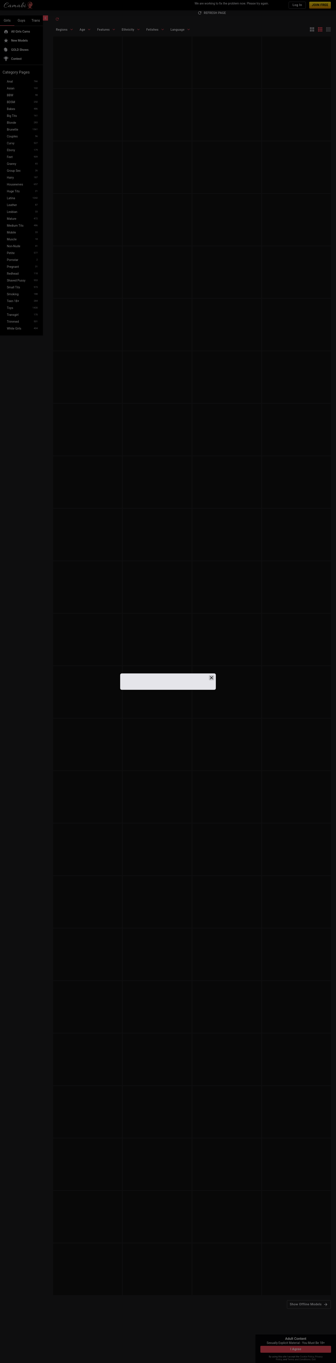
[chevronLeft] (45, 18)
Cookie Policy (307, 1356)
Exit (314, 1359)
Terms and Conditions (299, 1359)
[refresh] (57, 19)
